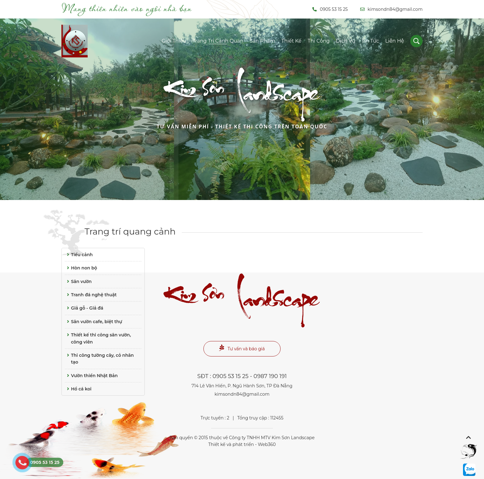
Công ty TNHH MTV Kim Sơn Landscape (272, 437)
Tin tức (370, 41)
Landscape (242, 105)
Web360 (267, 444)
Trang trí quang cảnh (130, 231)
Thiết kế (291, 41)
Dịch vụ (345, 41)
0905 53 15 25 (330, 9)
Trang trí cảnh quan (218, 41)
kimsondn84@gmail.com (391, 9)
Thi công (319, 41)
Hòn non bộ (81, 267)
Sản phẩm (262, 41)
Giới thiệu (174, 41)
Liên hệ (394, 41)
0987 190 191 (270, 376)
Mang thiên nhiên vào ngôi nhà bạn (126, 8)
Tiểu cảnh (79, 254)
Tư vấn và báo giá (242, 348)
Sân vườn (78, 281)
